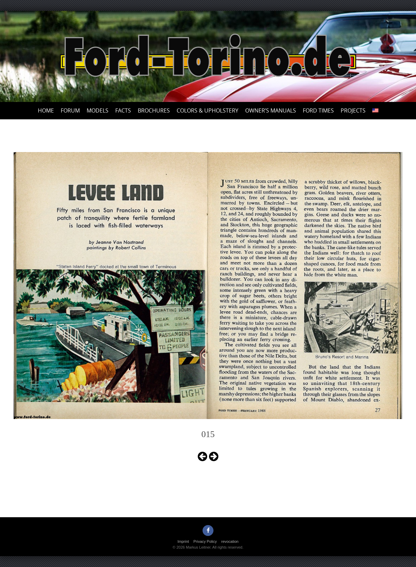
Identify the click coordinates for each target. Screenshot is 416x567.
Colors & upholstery (207, 110)
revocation (230, 541)
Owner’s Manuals (270, 110)
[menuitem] (375, 110)
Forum (70, 110)
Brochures (154, 110)
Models (97, 110)
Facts (123, 110)
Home (46, 110)
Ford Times (318, 110)
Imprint (183, 541)
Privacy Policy (205, 541)
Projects (353, 110)
